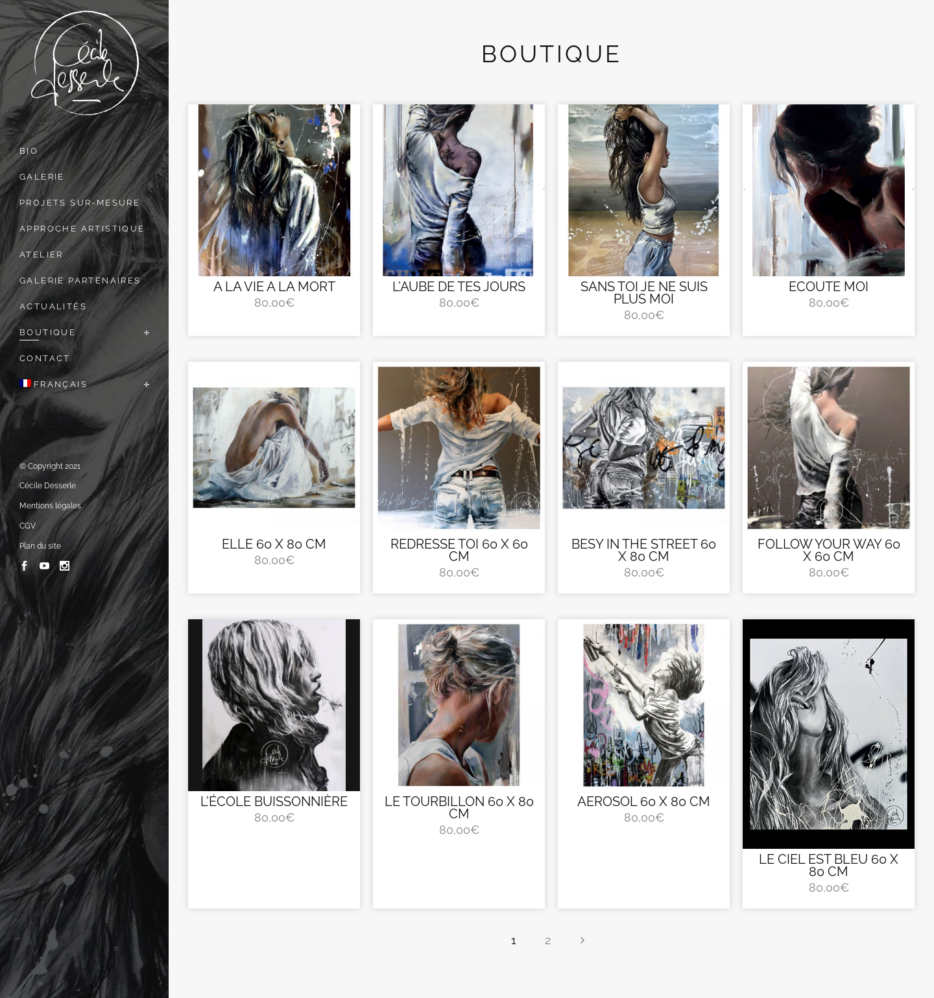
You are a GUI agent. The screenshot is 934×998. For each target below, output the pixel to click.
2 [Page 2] (548, 940)
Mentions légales (50, 505)
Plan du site (40, 546)
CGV (27, 525)
